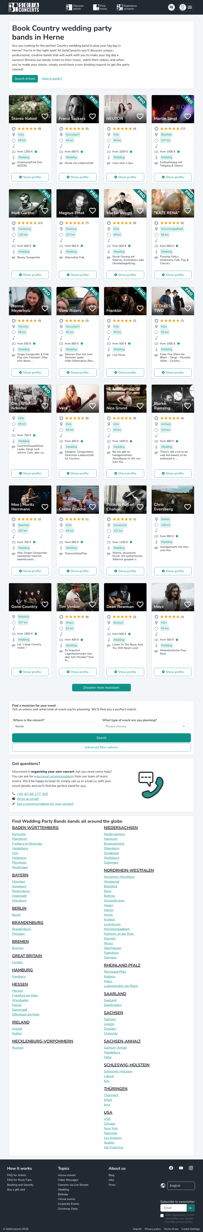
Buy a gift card (16, 1189)
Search (101, 738)
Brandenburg (21, 929)
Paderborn (111, 953)
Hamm (108, 910)
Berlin (16, 915)
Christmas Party (68, 1209)
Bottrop (109, 896)
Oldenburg (111, 848)
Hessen (17, 991)
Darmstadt (19, 1010)
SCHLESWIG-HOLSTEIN (126, 1065)
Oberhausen (112, 948)
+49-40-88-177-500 (32, 794)
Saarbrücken (113, 1005)
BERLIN (19, 908)
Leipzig (109, 1024)
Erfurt (108, 1100)
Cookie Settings (191, 1229)
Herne (108, 915)
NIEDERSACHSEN (121, 827)
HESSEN (20, 984)
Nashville (110, 1133)
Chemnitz (111, 1033)
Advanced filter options (101, 747)
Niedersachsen (114, 834)
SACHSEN (113, 1012)
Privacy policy (153, 1229)
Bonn (107, 891)
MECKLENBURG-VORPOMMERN (42, 1041)
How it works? (52, 78)
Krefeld (109, 919)
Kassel (17, 1005)
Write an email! (28, 799)
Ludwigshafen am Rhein (121, 986)
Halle (108, 1057)
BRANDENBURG (27, 922)
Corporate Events (68, 1204)
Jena (107, 1104)
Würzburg (19, 900)
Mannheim (19, 839)
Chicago (109, 1123)
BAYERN (20, 875)
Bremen (18, 948)
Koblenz (109, 976)
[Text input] (173, 1208)
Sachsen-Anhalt (115, 1048)
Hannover (111, 839)
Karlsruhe (19, 834)
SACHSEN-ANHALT (122, 1041)
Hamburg (18, 976)
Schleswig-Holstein (118, 1071)
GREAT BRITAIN (27, 956)
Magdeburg (112, 1052)
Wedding (63, 1189)
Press (112, 1185)
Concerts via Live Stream (73, 1185)
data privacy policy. (181, 1222)
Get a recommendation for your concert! (45, 804)
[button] (186, 7)
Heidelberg (20, 848)
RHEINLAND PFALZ (122, 965)
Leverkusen (112, 924)
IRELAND (21, 1022)
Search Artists (25, 79)
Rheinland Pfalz (115, 972)
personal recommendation (55, 776)
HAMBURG (22, 970)
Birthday (63, 1194)
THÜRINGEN (115, 1088)
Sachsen (110, 1019)
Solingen (110, 957)
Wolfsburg (111, 858)
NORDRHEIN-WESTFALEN (129, 870)
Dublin (17, 1033)
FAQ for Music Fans (19, 1180)
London (17, 962)
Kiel (106, 1081)
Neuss (108, 943)
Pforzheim (19, 862)
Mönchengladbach (117, 929)
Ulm (15, 853)
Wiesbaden (20, 1000)
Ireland (17, 1029)
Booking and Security (20, 1185)
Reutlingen (20, 867)
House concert (67, 1175)
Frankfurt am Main (25, 995)
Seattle (109, 1142)
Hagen (108, 905)
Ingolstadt (19, 896)
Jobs (111, 1180)
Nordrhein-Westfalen (119, 877)
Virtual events (66, 1199)
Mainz (108, 981)
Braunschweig (114, 843)
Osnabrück (111, 853)
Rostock (18, 1048)
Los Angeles (113, 1138)
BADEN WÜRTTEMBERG (35, 827)
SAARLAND (115, 993)
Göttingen (111, 862)
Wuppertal (111, 881)
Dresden (110, 1029)
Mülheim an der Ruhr (119, 934)
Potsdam (18, 934)
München (18, 881)
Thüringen (111, 1095)
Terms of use (171, 1229)
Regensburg (21, 891)
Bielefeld (110, 886)
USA (108, 1112)
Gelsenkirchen (114, 900)
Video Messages (68, 1180)
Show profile (32, 177)
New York (111, 1128)
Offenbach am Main (25, 1014)
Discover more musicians (101, 687)
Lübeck (109, 1076)
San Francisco (113, 1147)
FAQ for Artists (16, 1175)
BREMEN (20, 941)
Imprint (137, 1229)
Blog (111, 1175)
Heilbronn (19, 858)
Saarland (110, 1000)
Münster (110, 938)
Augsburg (19, 886)
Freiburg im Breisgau (27, 843)
